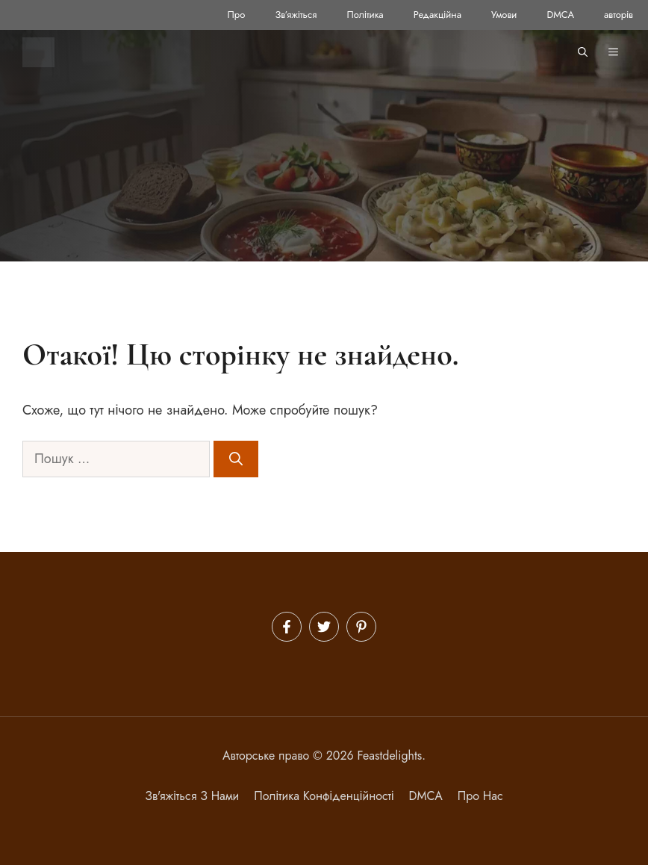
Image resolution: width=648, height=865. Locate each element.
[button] (582, 52)
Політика (364, 14)
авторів (618, 14)
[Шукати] (236, 459)
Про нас (480, 795)
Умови (504, 14)
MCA (429, 795)
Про (237, 14)
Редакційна (437, 14)
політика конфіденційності (323, 795)
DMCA (560, 14)
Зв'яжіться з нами (192, 795)
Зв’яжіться (296, 14)
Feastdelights (390, 755)
